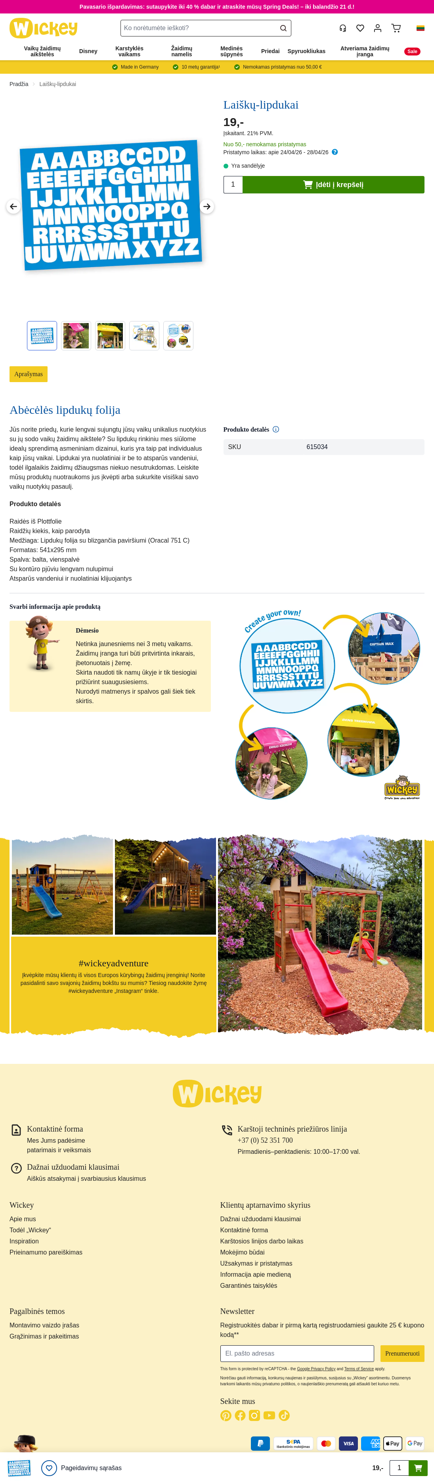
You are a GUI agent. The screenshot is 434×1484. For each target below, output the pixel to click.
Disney (88, 51)
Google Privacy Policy (316, 1369)
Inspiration (24, 1241)
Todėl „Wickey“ (30, 1230)
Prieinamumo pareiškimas (46, 1252)
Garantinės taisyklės (248, 1285)
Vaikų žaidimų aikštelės (42, 51)
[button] (417, 28)
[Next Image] (207, 206)
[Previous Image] (13, 206)
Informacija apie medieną (255, 1274)
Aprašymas (28, 374)
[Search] (283, 28)
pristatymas (292, 144)
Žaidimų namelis (182, 51)
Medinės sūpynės (231, 51)
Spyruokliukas (307, 51)
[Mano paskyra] (377, 28)
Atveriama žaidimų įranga (365, 51)
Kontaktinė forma (244, 1230)
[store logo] (44, 28)
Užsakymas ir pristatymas (256, 1263)
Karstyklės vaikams (129, 51)
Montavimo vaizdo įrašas (44, 1325)
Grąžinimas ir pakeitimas (44, 1336)
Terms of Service (359, 1369)
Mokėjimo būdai (242, 1252)
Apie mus (23, 1219)
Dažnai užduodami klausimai (260, 1219)
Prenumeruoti (402, 1353)
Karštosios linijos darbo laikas (262, 1241)
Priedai (270, 51)
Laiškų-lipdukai (57, 84)
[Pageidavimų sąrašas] (81, 1468)
